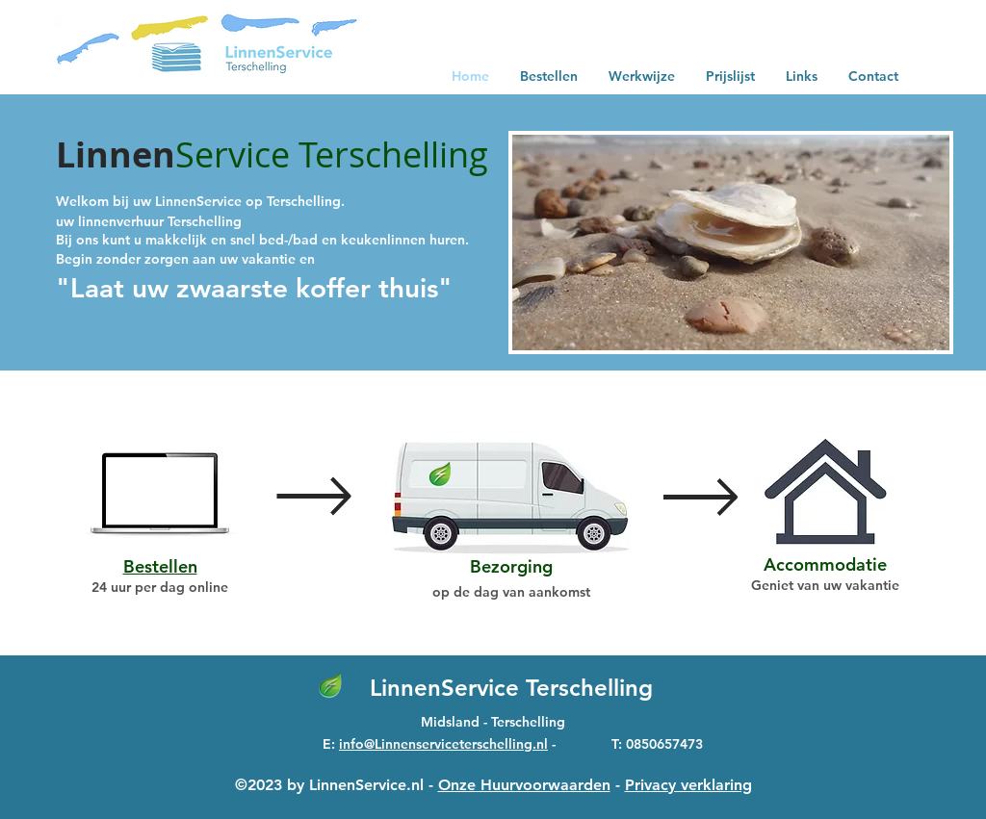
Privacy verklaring (688, 785)
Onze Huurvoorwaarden (524, 785)
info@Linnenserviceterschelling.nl (443, 744)
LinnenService (448, 688)
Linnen (115, 154)
